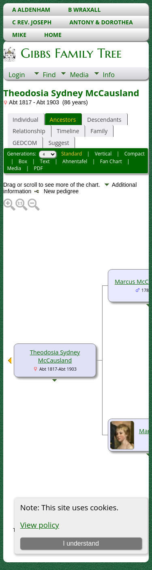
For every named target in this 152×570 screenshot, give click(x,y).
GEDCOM (25, 143)
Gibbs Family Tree (70, 53)
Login (17, 74)
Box (23, 161)
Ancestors (63, 119)
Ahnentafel (74, 161)
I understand (81, 543)
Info (109, 74)
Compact (134, 153)
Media (79, 74)
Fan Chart (111, 161)
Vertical (103, 153)
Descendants (104, 119)
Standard (71, 153)
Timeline (68, 131)
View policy (39, 525)
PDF (38, 168)
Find (49, 74)
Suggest (58, 143)
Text (45, 161)
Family (98, 131)
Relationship (29, 131)
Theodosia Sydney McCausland (55, 356)
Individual (26, 119)
